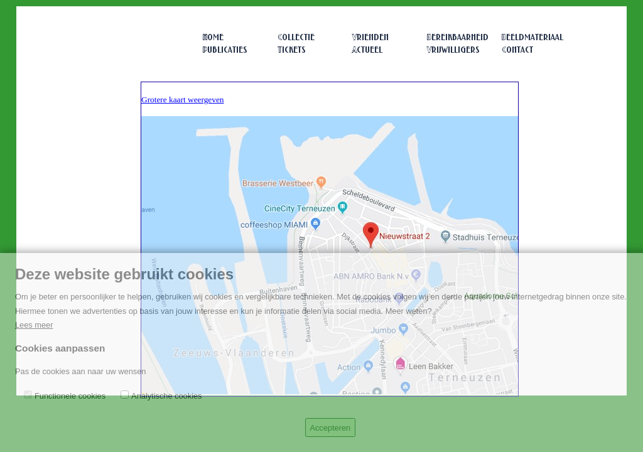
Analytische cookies (166, 396)
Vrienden (370, 38)
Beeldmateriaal (532, 38)
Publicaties (225, 50)
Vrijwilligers (453, 50)
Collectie (296, 38)
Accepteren (330, 428)
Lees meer (34, 325)
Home (213, 38)
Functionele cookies (70, 396)
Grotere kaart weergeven (182, 99)
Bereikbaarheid (458, 38)
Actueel (367, 50)
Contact (517, 50)
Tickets (292, 50)
